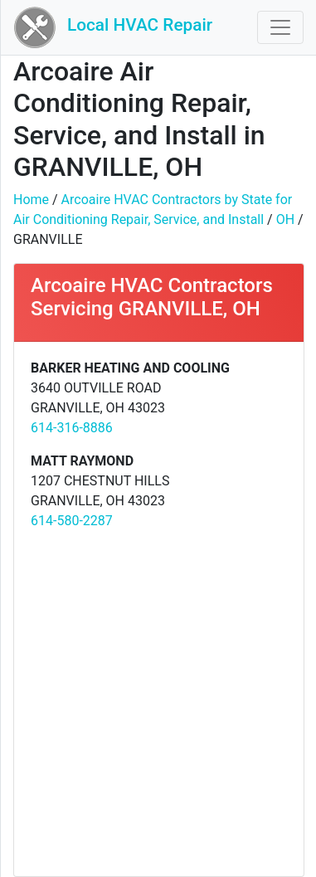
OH (285, 219)
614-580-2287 (72, 521)
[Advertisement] (157, 702)
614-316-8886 (72, 428)
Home (31, 199)
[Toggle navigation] (280, 27)
